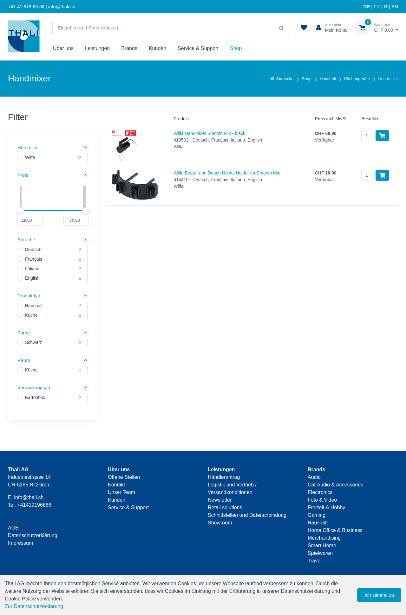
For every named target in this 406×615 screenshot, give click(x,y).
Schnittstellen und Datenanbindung (247, 515)
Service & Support (198, 48)
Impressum (20, 543)
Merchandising (324, 538)
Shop (236, 48)
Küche (31, 315)
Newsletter (220, 500)
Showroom (220, 522)
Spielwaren (320, 553)
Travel (315, 560)
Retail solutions (225, 507)
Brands (129, 48)
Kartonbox (35, 397)
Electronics (320, 492)
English (32, 278)
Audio (314, 477)
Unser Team (121, 492)
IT (386, 6)
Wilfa (30, 157)
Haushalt (34, 305)
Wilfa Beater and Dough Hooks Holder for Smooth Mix (227, 172)
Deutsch (33, 249)
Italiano (32, 268)
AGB (13, 527)
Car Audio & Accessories (335, 484)
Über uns (63, 48)
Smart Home (322, 545)
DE (366, 6)
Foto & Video (322, 500)
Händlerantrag (224, 477)
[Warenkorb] (376, 28)
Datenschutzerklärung (32, 535)
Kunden (157, 48)
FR (377, 6)
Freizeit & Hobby (326, 507)
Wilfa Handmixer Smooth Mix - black (209, 133)
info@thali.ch (29, 497)
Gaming (316, 515)
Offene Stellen (124, 477)
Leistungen (97, 48)
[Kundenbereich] (329, 28)
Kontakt (116, 484)
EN (395, 6)
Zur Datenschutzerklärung (34, 606)
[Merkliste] (304, 28)
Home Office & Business (335, 530)
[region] (53, 158)
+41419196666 (34, 505)
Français (33, 259)
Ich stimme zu (379, 595)
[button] (53, 148)
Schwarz (33, 342)
